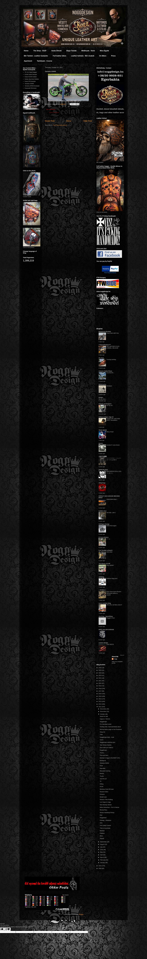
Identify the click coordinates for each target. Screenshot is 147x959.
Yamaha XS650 (29, 83)
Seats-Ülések (56, 51)
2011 (100, 706)
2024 (100, 673)
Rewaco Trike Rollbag (106, 799)
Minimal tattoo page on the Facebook (111, 729)
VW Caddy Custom (105, 825)
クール (108, 539)
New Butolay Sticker (106, 805)
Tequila (102, 838)
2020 (100, 683)
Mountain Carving (105, 771)
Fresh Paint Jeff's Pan (112, 333)
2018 (100, 688)
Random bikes (104, 792)
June (101, 849)
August (102, 844)
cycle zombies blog (105, 603)
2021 (100, 680)
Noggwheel (103, 817)
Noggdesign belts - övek (107, 737)
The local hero (104, 755)
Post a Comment (54, 112)
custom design (103, 643)
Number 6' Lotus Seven (113, 445)
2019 (100, 686)
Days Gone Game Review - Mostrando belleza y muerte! (114, 593)
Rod (101, 815)
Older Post (87, 121)
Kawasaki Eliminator (31, 88)
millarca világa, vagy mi (106, 417)
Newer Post (50, 121)
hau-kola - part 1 (111, 512)
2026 (100, 667)
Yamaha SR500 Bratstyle (32, 86)
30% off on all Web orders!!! (114, 605)
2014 (100, 699)
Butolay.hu (103, 760)
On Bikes (102, 56)
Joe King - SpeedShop (106, 616)
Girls (101, 823)
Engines (102, 833)
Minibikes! (109, 386)
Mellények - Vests (88, 51)
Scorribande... (110, 372)
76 (100, 781)
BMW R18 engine (111, 525)
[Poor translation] (7, 929)
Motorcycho (102, 384)
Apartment (28, 61)
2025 (100, 670)
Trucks (102, 776)
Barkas (102, 773)
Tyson (101, 740)
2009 (100, 868)
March (102, 857)
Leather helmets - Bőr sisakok (82, 56)
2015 (100, 696)
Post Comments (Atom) (60, 125)
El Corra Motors (104, 537)
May (101, 852)
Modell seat (103, 797)
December (103, 709)
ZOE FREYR (110, 644)
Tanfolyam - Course (44, 61)
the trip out (109, 405)
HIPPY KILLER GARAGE (106, 629)
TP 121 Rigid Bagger (31, 72)
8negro (101, 397)
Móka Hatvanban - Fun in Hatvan (109, 807)
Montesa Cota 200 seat (106, 789)
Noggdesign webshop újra (107, 742)
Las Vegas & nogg (105, 802)
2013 (100, 701)
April (101, 855)
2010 (100, 866)
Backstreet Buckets (105, 331)
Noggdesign (103, 721)
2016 (100, 693)
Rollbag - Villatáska (105, 820)
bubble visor (102, 511)
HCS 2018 (109, 552)
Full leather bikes (59, 56)
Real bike (102, 768)
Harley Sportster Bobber (32, 79)
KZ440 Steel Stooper (31, 74)
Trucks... (102, 753)
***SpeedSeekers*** (105, 345)
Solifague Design (104, 524)
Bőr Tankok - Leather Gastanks (36, 56)
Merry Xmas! (110, 432)
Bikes (101, 836)
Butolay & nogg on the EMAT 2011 (110, 758)
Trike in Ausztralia (105, 828)
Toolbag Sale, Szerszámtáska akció (110, 727)
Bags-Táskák (71, 51)
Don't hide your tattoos (106, 747)
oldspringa (102, 483)
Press (113, 56)
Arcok (101, 786)
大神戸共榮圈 (103, 456)
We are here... (103, 399)
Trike (101, 734)
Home (26, 51)
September (103, 842)
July (101, 847)
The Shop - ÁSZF (39, 51)
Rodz (101, 765)
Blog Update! (110, 565)
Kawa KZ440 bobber (31, 77)
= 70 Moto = (102, 590)
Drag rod (102, 732)
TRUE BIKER (103, 430)
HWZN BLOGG (103, 469)
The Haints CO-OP (104, 563)
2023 (100, 675)
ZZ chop (101, 358)
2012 (100, 704)
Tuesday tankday (111, 359)
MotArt (101, 443)
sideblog (101, 577)
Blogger (81, 914)
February (103, 860)
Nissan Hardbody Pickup (107, 812)
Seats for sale (104, 716)
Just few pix (103, 778)
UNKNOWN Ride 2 (111, 499)
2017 (100, 691)
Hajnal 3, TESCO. (105, 719)
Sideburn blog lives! (111, 578)
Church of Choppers (105, 404)
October (102, 714)
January (102, 862)
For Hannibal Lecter (105, 724)
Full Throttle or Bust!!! (106, 550)
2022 (100, 678)
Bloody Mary (103, 810)
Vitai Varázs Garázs (105, 745)
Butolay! (102, 830)
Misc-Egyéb (104, 51)
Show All (122, 655)
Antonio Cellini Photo (105, 371)
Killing (101, 784)
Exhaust (102, 794)
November (103, 711)
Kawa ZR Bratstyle (30, 81)
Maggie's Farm (110, 618)
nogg (115, 659)
